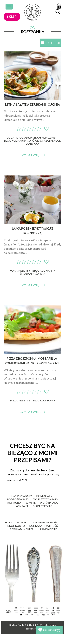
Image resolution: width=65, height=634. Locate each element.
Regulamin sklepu (22, 529)
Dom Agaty (44, 495)
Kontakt (21, 506)
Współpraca (49, 502)
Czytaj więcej (32, 155)
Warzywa (32, 143)
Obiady (24, 137)
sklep (12, 16)
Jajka (13, 270)
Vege (57, 140)
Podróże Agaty (18, 499)
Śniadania (27, 273)
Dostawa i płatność (43, 525)
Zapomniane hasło (44, 522)
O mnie (31, 502)
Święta (40, 273)
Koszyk (22, 522)
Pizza (14, 400)
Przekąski (37, 137)
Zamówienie (48, 529)
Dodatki (12, 137)
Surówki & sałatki (40, 140)
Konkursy (14, 502)
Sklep (8, 522)
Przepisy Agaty (21, 495)
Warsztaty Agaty (45, 499)
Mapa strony (42, 506)
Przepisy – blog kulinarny (36, 270)
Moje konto (16, 525)
